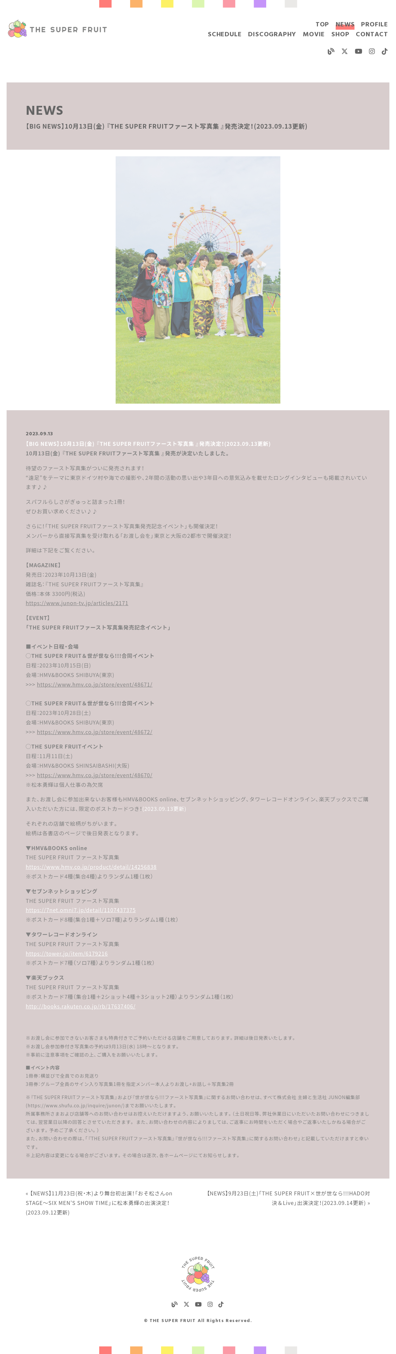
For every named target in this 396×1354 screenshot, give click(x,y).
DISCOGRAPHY (272, 35)
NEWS (345, 25)
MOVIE (314, 35)
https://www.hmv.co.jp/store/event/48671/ (95, 684)
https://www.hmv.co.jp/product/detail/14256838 (91, 867)
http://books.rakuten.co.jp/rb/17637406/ (80, 1006)
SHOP (340, 35)
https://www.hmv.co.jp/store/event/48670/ (95, 775)
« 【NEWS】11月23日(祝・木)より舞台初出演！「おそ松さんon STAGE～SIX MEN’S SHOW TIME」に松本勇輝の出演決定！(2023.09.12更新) (99, 1202)
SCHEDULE (224, 35)
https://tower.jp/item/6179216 (67, 953)
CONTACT (372, 35)
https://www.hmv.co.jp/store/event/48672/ (95, 732)
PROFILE (374, 25)
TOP (322, 25)
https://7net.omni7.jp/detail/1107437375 (81, 910)
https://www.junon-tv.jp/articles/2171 (77, 603)
